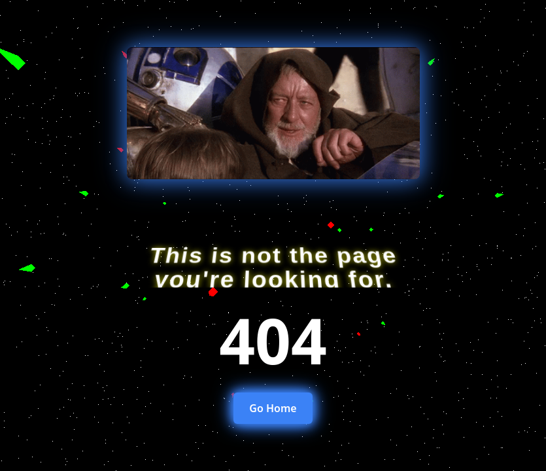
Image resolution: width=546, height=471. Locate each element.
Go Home (272, 408)
